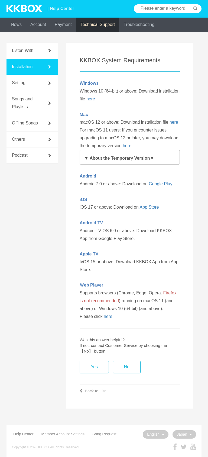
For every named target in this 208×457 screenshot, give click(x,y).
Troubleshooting (138, 24)
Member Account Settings (63, 434)
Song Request (104, 434)
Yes (94, 366)
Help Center (23, 434)
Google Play (160, 184)
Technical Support (97, 24)
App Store (149, 207)
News (16, 24)
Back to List (93, 391)
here (90, 99)
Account (38, 24)
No (126, 366)
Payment (63, 24)
